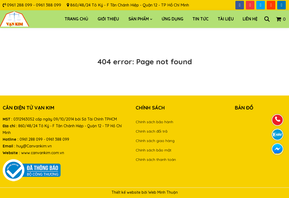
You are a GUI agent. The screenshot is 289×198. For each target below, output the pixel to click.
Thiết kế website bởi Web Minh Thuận (145, 192)
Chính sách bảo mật (153, 150)
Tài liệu (226, 19)
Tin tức (200, 19)
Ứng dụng (172, 19)
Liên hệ (250, 19)
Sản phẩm (138, 19)
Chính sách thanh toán (156, 159)
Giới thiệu (108, 19)
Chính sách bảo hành (154, 121)
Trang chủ (76, 19)
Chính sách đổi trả (151, 131)
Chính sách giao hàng (155, 140)
